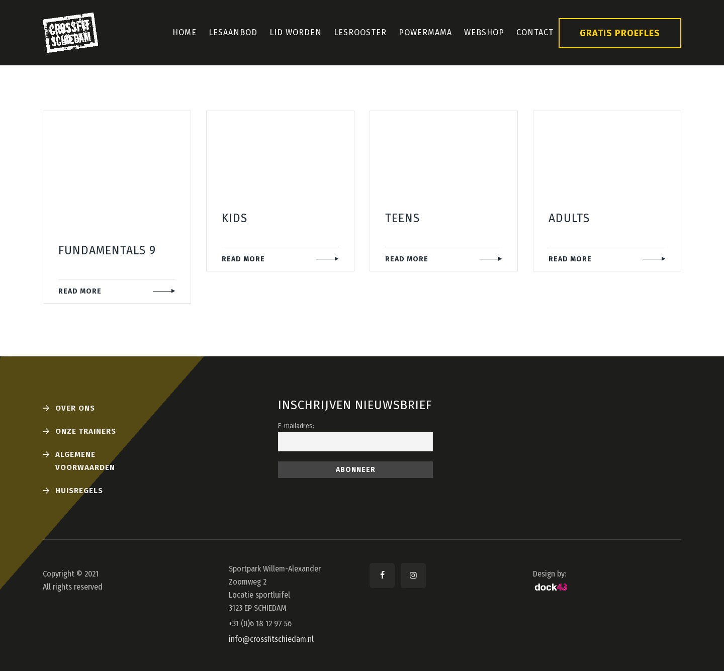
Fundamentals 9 (107, 250)
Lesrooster (360, 32)
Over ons (75, 408)
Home (184, 32)
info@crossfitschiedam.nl (271, 639)
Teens (402, 218)
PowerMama (425, 32)
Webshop (484, 32)
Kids (234, 218)
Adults (569, 218)
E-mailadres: (296, 426)
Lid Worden (295, 32)
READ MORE (80, 291)
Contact (535, 32)
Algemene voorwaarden (85, 461)
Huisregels (79, 490)
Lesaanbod (233, 32)
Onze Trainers (85, 431)
